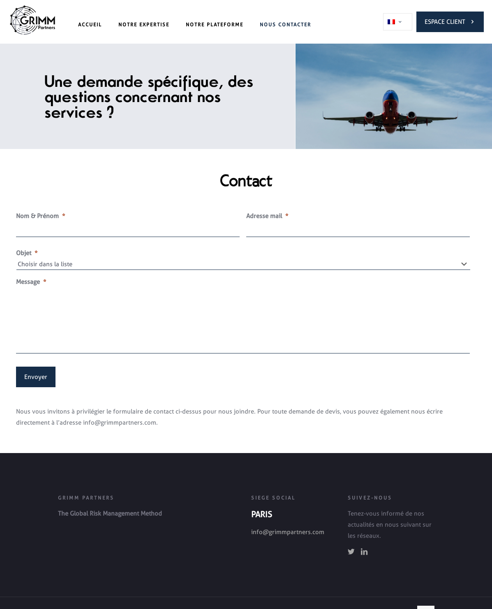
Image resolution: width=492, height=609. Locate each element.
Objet (26, 253)
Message (31, 282)
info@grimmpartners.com (287, 532)
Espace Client (450, 22)
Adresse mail (267, 216)
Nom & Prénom (40, 216)
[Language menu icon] (397, 21)
